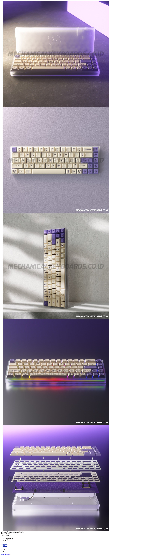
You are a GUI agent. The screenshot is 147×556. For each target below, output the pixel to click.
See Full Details (5, 554)
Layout (3, 549)
